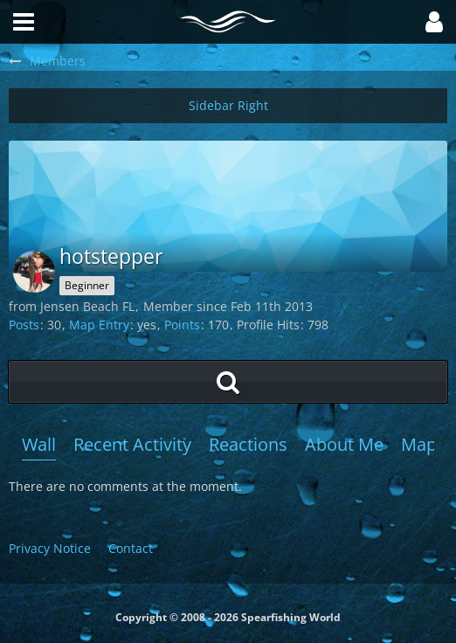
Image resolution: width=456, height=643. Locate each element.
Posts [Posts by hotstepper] (24, 324)
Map (419, 444)
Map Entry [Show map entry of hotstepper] (99, 324)
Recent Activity (132, 444)
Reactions (248, 444)
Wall (39, 444)
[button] (434, 22)
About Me (344, 444)
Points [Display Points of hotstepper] (182, 324)
